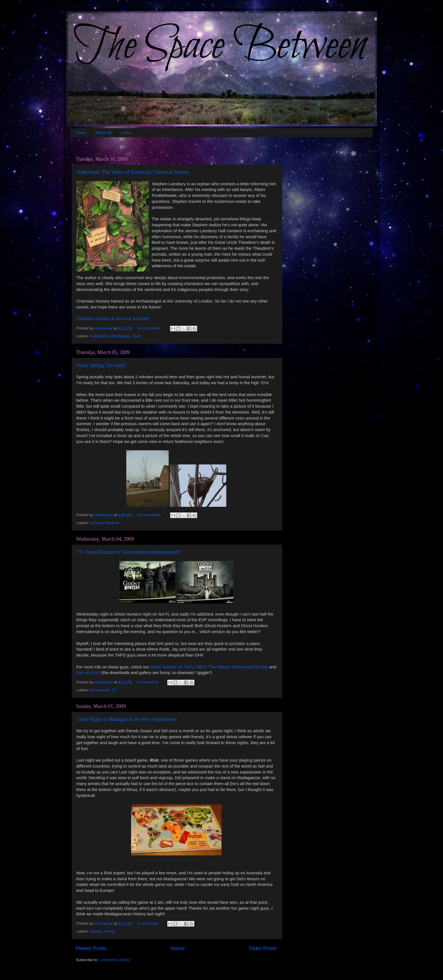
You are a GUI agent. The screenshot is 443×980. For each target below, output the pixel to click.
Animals (96, 523)
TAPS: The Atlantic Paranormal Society (232, 667)
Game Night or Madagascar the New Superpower (126, 719)
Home (81, 132)
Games (96, 931)
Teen (137, 336)
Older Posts (263, 948)
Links (126, 132)
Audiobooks (100, 336)
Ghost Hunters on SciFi (171, 667)
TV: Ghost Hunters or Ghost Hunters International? (128, 552)
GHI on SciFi (88, 672)
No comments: (150, 328)
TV (113, 690)
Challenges (121, 336)
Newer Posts (91, 948)
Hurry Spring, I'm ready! (101, 365)
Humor (110, 931)
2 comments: (148, 923)
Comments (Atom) (115, 960)
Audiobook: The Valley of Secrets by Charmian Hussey (132, 172)
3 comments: (148, 682)
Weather (112, 523)
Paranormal (99, 690)
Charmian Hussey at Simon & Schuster (112, 318)
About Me (103, 132)
